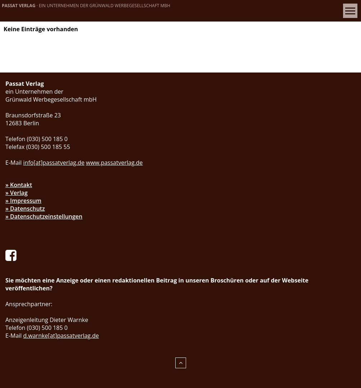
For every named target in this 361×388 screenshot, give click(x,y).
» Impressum (23, 201)
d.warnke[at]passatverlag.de (61, 336)
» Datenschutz (25, 208)
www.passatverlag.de (114, 163)
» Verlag (16, 193)
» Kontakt (18, 185)
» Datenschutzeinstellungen (44, 216)
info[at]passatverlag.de (54, 163)
